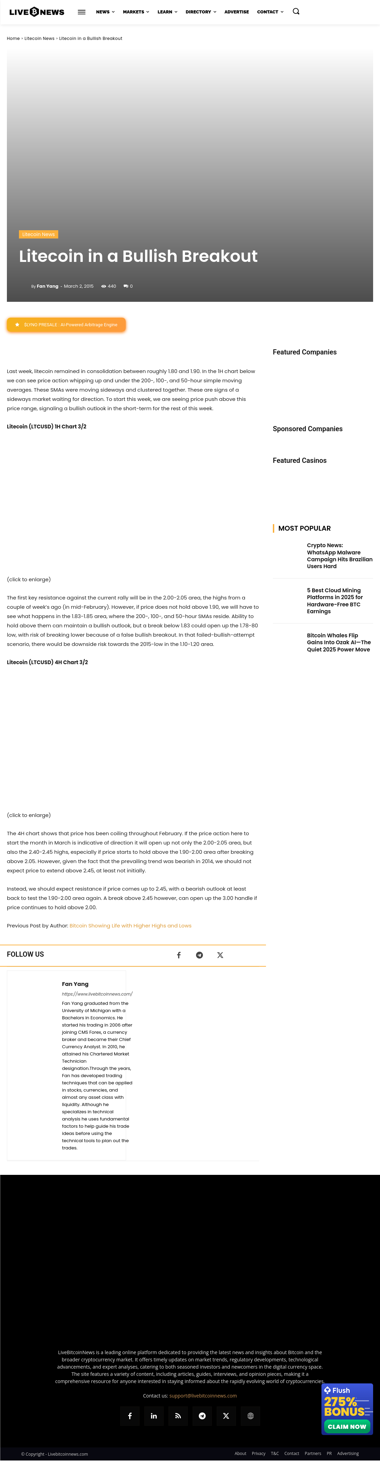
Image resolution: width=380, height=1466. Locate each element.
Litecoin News (39, 38)
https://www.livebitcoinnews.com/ (97, 994)
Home (13, 38)
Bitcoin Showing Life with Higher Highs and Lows (131, 925)
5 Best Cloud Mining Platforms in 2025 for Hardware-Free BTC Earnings (332, 593)
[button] (296, 11)
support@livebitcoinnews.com (203, 1395)
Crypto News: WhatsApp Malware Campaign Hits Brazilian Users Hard (337, 551)
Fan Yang (48, 286)
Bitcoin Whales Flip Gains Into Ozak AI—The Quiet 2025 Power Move (337, 631)
